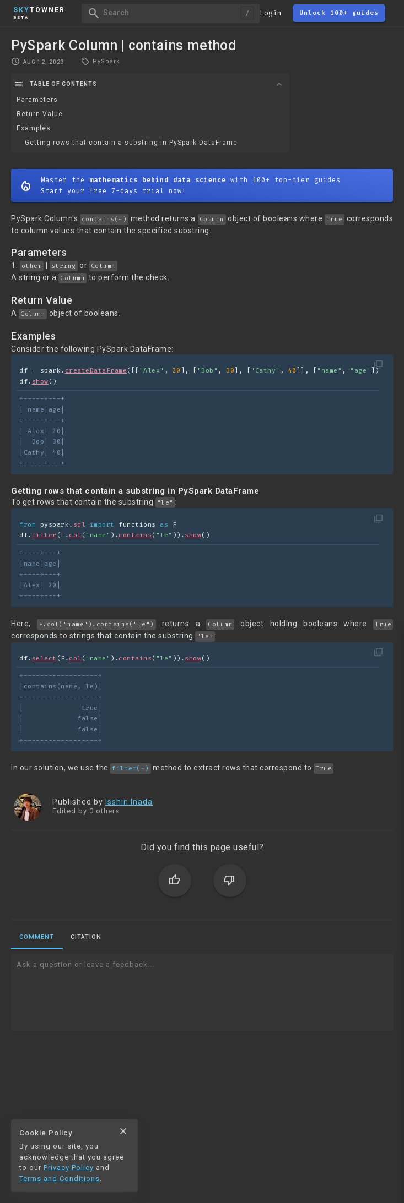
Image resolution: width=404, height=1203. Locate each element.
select (44, 658)
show (40, 382)
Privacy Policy (69, 1167)
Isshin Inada (129, 801)
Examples (34, 128)
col (75, 535)
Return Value (40, 114)
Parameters (37, 99)
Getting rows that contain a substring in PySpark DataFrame (131, 142)
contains (135, 535)
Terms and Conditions (59, 1178)
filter (44, 535)
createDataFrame (96, 371)
